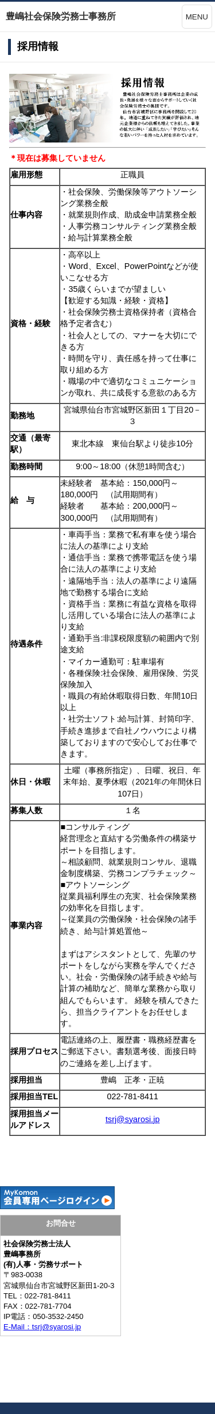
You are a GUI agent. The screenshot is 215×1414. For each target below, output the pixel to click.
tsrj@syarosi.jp (132, 1119)
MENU (197, 17)
